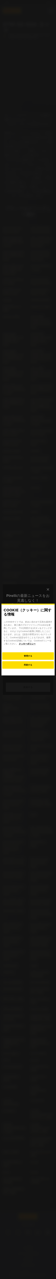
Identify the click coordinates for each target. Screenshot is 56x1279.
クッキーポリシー (27, 644)
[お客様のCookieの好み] (28, 656)
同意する (28, 665)
